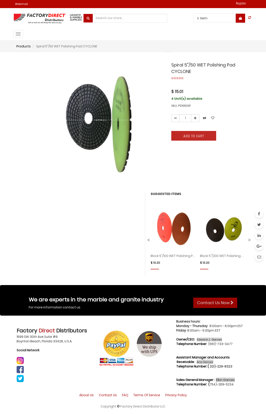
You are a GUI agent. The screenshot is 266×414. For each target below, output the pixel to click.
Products (23, 46)
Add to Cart (193, 136)
